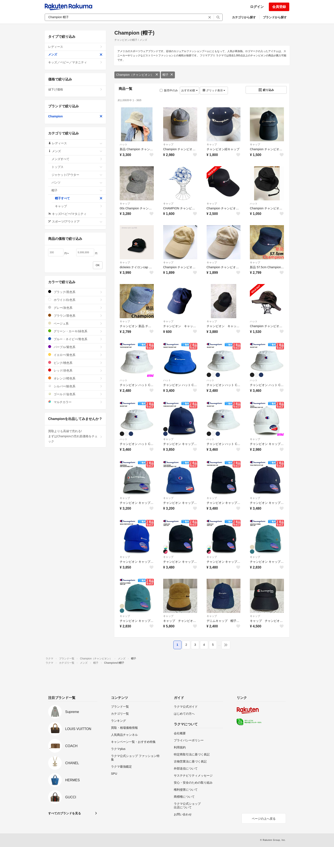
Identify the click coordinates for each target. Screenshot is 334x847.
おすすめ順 (189, 90)
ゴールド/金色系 (75, 394)
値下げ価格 (75, 89)
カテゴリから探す (244, 17)
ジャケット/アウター (77, 174)
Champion (75, 116)
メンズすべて (77, 159)
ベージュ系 (75, 323)
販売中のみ (169, 90)
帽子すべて (78, 198)
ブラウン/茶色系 (75, 315)
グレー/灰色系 (75, 307)
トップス (77, 167)
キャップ (168, 144)
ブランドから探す (275, 17)
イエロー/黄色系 (75, 355)
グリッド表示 (214, 90)
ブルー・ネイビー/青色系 (75, 339)
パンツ (77, 182)
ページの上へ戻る (264, 818)
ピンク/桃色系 (75, 362)
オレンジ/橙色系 (75, 378)
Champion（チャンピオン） (137, 74)
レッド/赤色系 (75, 370)
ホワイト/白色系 (75, 300)
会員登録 (279, 7)
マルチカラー (75, 402)
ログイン (257, 7)
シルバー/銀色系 (75, 386)
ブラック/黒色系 (75, 292)
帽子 (168, 74)
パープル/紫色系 (75, 347)
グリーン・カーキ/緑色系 (75, 331)
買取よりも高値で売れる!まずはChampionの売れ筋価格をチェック (75, 436)
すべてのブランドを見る (64, 813)
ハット (123, 144)
